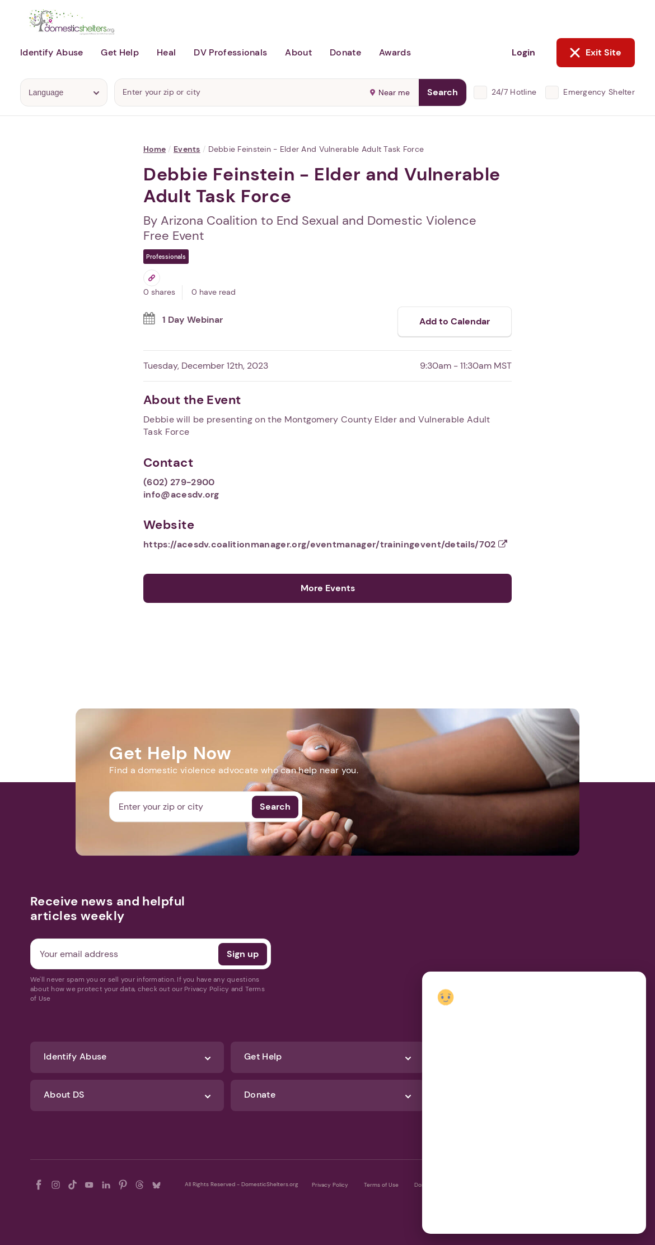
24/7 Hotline (514, 92)
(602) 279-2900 (178, 482)
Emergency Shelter (599, 92)
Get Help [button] (120, 52)
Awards (395, 52)
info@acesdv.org (181, 494)
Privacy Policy (330, 1184)
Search (442, 92)
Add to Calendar (454, 321)
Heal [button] (166, 52)
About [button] (298, 52)
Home (154, 149)
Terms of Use (381, 1184)
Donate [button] (345, 52)
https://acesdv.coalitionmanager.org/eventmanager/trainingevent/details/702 (325, 544)
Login (523, 52)
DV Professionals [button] (230, 52)
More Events (328, 588)
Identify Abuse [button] (51, 52)
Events (187, 149)
